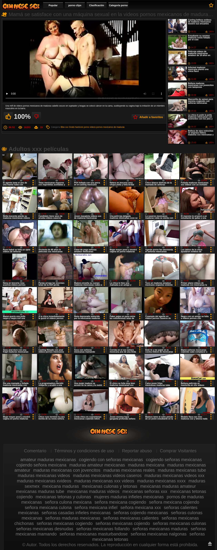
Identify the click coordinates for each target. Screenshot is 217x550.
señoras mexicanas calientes (131, 518)
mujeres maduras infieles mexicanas (129, 496)
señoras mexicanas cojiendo (122, 523)
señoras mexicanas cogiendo (65, 523)
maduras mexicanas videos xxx (174, 475)
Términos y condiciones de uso (84, 450)
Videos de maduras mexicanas (21, 6)
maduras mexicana (146, 465)
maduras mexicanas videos (44, 475)
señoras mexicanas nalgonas (159, 533)
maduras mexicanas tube (182, 470)
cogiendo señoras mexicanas (174, 459)
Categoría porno (118, 5)
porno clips (74, 5)
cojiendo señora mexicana (41, 465)
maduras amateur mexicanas (97, 465)
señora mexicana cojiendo (174, 502)
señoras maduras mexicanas (72, 518)
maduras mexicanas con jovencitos (66, 470)
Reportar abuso (137, 450)
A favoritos (211, 5)
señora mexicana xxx (140, 507)
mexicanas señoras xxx (144, 491)
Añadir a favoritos (151, 117)
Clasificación (96, 5)
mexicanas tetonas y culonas (63, 496)
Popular (53, 5)
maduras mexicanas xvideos (44, 480)
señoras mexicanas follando (103, 528)
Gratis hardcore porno (79, 127)
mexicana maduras (60, 486)
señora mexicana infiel (95, 507)
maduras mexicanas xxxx (161, 480)
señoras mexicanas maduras (160, 528)
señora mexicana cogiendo (120, 502)
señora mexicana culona (48, 507)
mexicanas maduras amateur (168, 486)
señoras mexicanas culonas (179, 523)
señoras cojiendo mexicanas (141, 512)
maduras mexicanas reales (129, 470)
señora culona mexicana (68, 502)
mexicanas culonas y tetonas (109, 486)
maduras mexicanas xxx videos (104, 480)
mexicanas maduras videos (93, 491)
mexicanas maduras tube (40, 491)
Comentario (35, 450)
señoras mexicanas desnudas (44, 528)
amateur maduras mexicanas (48, 459)
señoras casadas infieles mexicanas (76, 512)
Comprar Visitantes (178, 450)
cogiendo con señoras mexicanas (111, 459)
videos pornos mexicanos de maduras (107, 127)
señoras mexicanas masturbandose (94, 533)
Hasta (210, 544)
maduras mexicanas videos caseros (107, 475)
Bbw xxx (64, 127)
